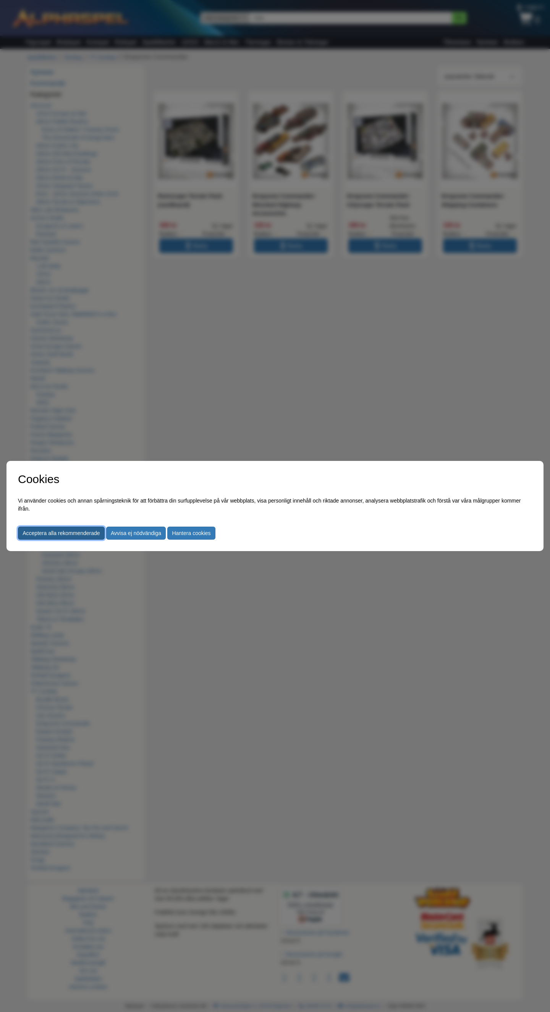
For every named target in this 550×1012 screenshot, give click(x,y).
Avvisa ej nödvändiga (136, 533)
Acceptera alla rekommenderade (61, 533)
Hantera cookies (191, 533)
